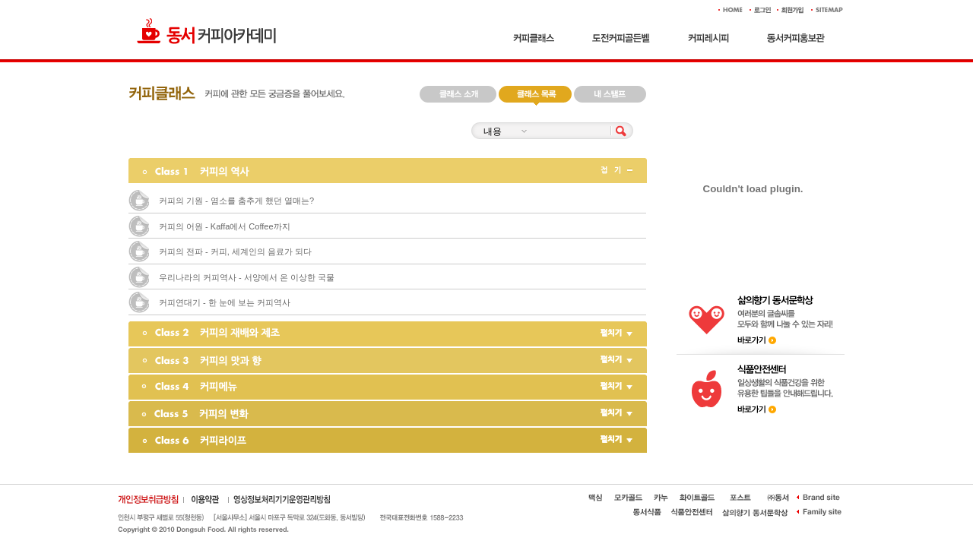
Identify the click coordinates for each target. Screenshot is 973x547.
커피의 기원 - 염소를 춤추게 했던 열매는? (236, 200)
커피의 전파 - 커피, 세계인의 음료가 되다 (235, 251)
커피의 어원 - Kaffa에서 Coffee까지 (224, 226)
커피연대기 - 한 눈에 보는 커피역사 (224, 302)
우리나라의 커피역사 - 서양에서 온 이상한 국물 (246, 277)
